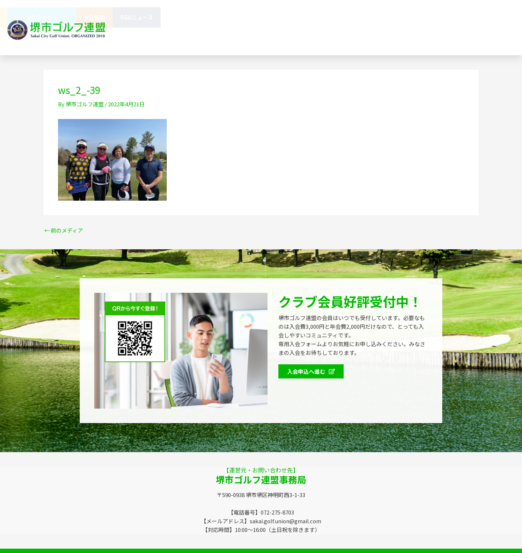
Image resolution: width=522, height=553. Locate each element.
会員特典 (339, 17)
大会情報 (448, 17)
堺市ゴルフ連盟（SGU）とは (174, 17)
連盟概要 (235, 17)
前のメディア (63, 230)
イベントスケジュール (396, 17)
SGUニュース (490, 17)
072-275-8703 (346, 38)
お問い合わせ (223, 37)
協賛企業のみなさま (285, 17)
